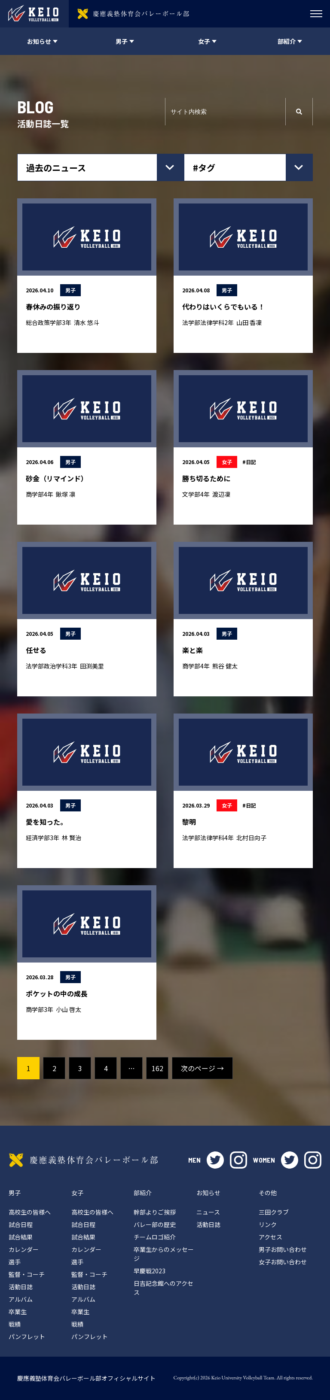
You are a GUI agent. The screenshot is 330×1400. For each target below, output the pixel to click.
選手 (15, 1261)
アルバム (21, 1299)
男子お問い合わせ (283, 1249)
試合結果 (21, 1237)
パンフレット (27, 1336)
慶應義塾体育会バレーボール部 (83, 1160)
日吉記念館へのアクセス (163, 1288)
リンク (268, 1224)
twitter (215, 1160)
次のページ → (202, 1068)
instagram (238, 1160)
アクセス (270, 1237)
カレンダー (24, 1249)
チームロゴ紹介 (155, 1237)
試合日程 (21, 1224)
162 (157, 1068)
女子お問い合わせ (283, 1261)
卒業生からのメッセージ (164, 1254)
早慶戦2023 (149, 1270)
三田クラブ (274, 1212)
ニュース (208, 1212)
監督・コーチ (27, 1274)
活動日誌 (21, 1286)
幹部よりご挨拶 (155, 1212)
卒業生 (18, 1311)
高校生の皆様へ (30, 1212)
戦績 (15, 1324)
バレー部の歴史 (155, 1224)
